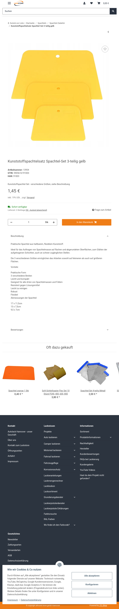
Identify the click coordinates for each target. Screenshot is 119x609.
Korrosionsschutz (52, 469)
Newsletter (13, 539)
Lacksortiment (50, 491)
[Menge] (28, 222)
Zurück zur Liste (17, 23)
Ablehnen (91, 593)
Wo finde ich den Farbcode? (57, 525)
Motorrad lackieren (53, 450)
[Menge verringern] (11, 222)
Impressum (12, 600)
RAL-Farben (49, 519)
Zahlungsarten (14, 545)
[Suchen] (56, 11)
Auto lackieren (50, 437)
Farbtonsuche (50, 514)
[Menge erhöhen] (53, 222)
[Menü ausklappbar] (9, 2)
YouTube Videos (87, 470)
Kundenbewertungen (89, 454)
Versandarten (14, 550)
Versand (30, 197)
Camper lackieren (52, 444)
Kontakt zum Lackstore (18, 445)
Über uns (12, 440)
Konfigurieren (91, 584)
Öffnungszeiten (15, 451)
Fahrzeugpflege (51, 463)
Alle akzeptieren (91, 576)
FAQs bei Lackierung (89, 459)
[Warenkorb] (103, 3)
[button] (84, 3)
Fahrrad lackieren (52, 456)
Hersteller (84, 448)
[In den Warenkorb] (10, 41)
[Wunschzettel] (91, 3)
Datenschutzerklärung (31, 600)
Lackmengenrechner (53, 481)
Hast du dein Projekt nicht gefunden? (92, 477)
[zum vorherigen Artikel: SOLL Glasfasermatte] (108, 32)
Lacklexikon (49, 486)
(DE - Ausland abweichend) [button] (36, 210)
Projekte (48, 431)
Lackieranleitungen (53, 475)
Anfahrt (11, 456)
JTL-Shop (103, 605)
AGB (10, 555)
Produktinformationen (90, 437)
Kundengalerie (86, 464)
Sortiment (84, 431)
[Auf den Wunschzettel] (105, 49)
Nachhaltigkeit (87, 443)
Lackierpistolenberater (54, 503)
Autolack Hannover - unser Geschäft (20, 433)
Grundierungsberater (53, 497)
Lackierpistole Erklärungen (56, 508)
